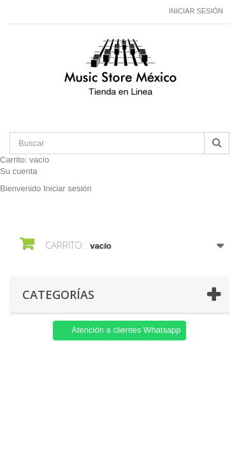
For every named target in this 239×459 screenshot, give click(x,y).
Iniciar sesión (196, 11)
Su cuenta (19, 171)
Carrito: (24, 159)
